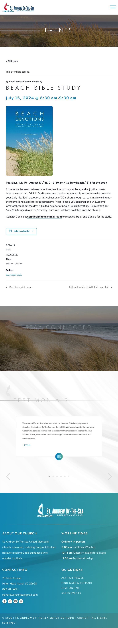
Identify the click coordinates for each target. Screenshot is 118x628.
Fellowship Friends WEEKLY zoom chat (89, 287)
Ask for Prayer (72, 578)
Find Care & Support (76, 583)
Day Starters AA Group (20, 287)
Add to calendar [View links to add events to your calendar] (22, 231)
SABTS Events (71, 593)
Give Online (70, 588)
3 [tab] (57, 476)
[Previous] (8, 476)
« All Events (12, 61)
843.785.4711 (10, 589)
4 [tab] (61, 476)
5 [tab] (65, 476)
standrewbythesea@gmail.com (20, 594)
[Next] (110, 476)
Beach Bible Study (14, 275)
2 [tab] (53, 476)
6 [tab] (68, 476)
